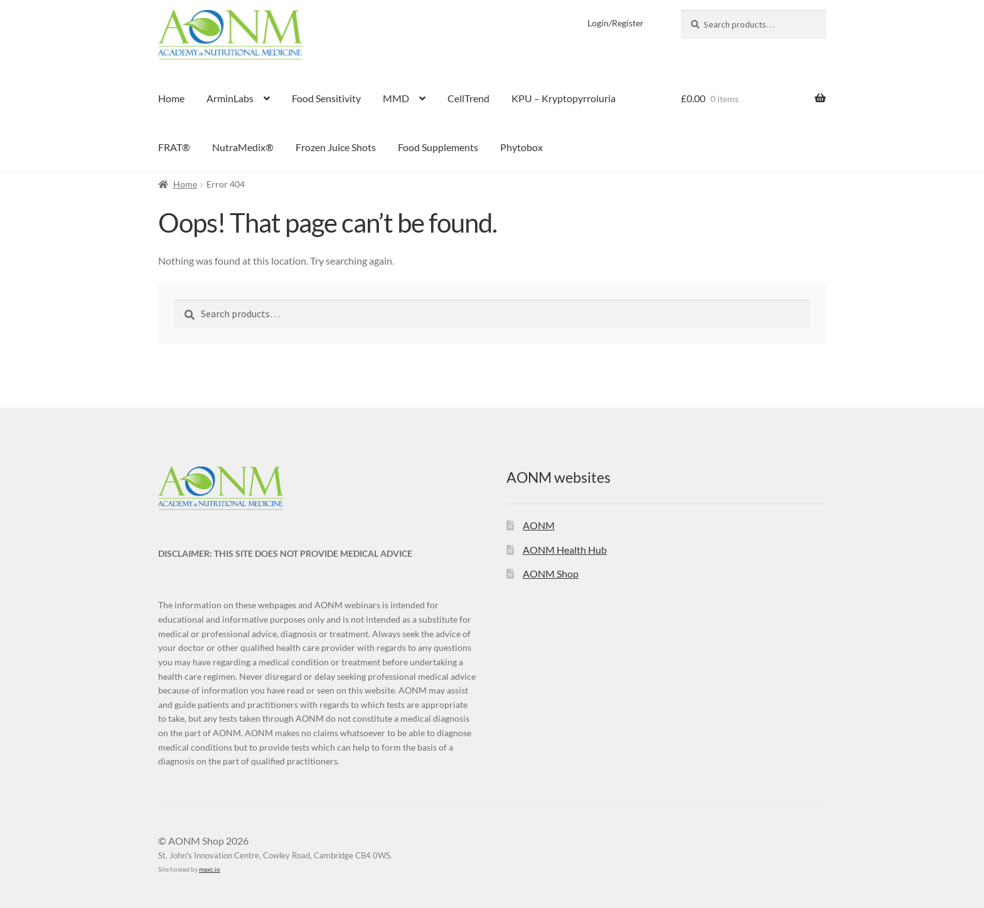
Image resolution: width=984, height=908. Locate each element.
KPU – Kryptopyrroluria (563, 98)
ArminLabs (230, 98)
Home (171, 98)
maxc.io (209, 869)
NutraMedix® (243, 147)
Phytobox (521, 147)
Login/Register (615, 23)
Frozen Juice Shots (336, 147)
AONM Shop (551, 573)
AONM (539, 525)
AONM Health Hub (565, 550)
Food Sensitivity (326, 98)
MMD (396, 98)
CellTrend (468, 98)
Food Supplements (438, 147)
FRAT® (174, 147)
